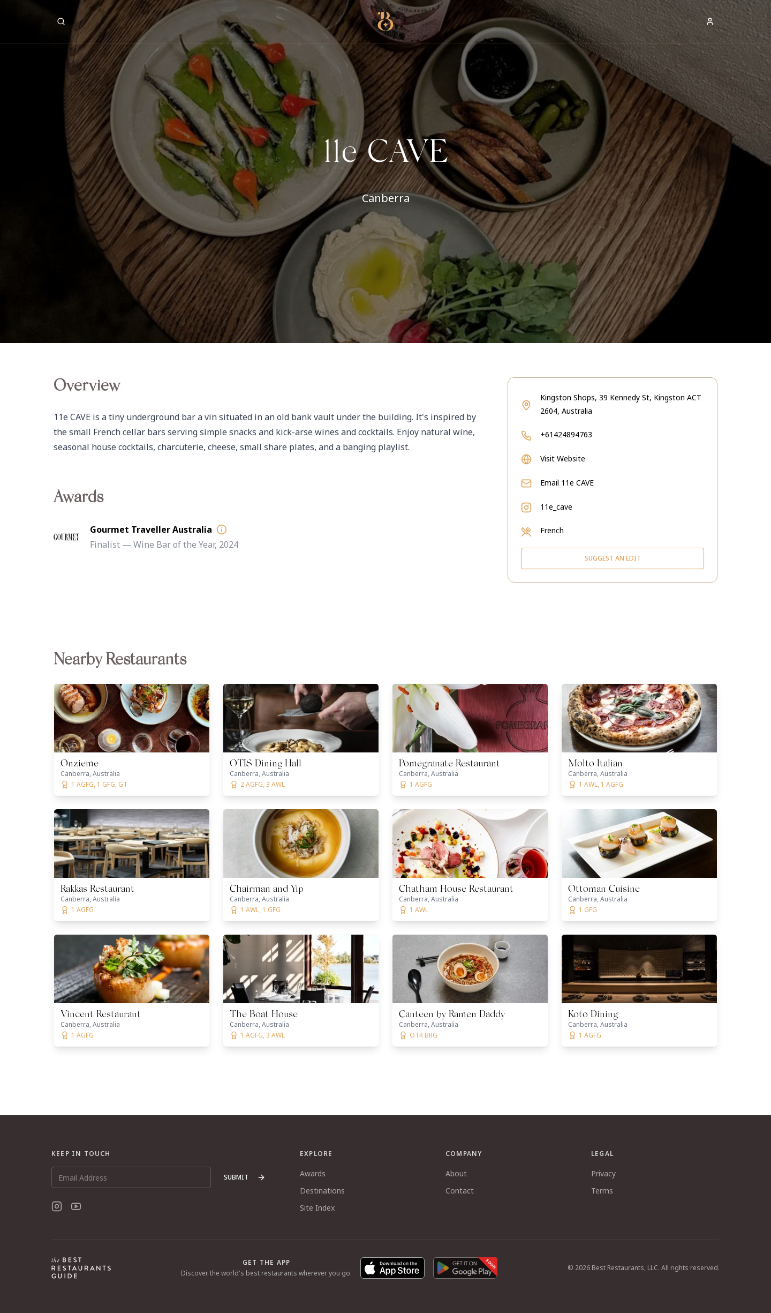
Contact (459, 1190)
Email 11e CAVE (567, 483)
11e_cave (556, 507)
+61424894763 (566, 434)
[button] (385, 171)
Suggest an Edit (613, 558)
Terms (602, 1190)
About (456, 1173)
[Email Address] (131, 1177)
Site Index (317, 1208)
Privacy (603, 1173)
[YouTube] (76, 1206)
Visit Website (562, 458)
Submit (245, 1177)
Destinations (322, 1190)
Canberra (386, 198)
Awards (313, 1173)
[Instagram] (56, 1206)
